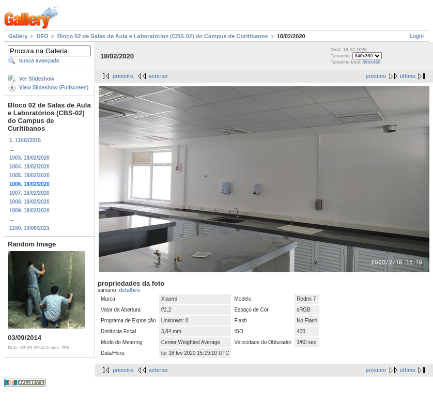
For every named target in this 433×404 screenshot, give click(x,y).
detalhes (129, 290)
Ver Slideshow (36, 79)
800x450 (371, 62)
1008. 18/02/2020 (29, 202)
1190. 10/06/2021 (29, 228)
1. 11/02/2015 (25, 140)
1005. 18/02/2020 (29, 175)
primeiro (123, 76)
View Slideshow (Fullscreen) (53, 87)
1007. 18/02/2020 (29, 193)
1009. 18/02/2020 (29, 210)
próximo (376, 76)
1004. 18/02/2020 (29, 166)
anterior (158, 76)
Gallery (17, 36)
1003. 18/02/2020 (29, 158)
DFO (42, 36)
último (407, 76)
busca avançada (39, 61)
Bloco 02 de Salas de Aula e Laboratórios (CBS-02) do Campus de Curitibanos (162, 36)
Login (417, 36)
